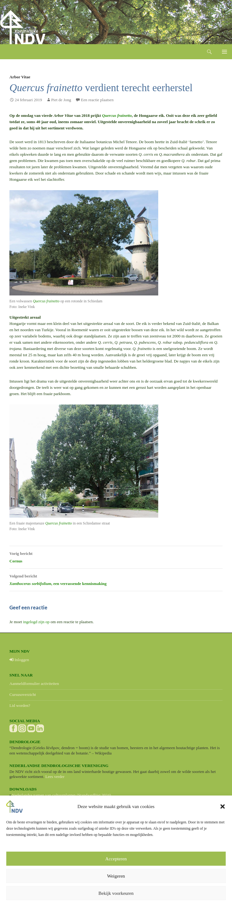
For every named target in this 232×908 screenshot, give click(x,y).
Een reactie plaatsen (97, 99)
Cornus (116, 556)
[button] (222, 806)
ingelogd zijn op (36, 621)
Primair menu (224, 51)
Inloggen (19, 659)
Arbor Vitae (19, 77)
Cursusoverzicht (22, 694)
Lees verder (54, 776)
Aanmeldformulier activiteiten (34, 683)
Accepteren (116, 858)
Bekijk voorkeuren (115, 893)
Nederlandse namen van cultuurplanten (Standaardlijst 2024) (61, 795)
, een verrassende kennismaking (116, 579)
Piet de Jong (61, 99)
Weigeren (116, 876)
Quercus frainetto (117, 115)
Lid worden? (19, 705)
